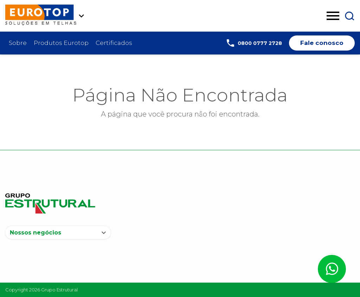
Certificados (114, 42)
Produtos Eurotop (61, 42)
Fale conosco (321, 42)
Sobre (18, 42)
